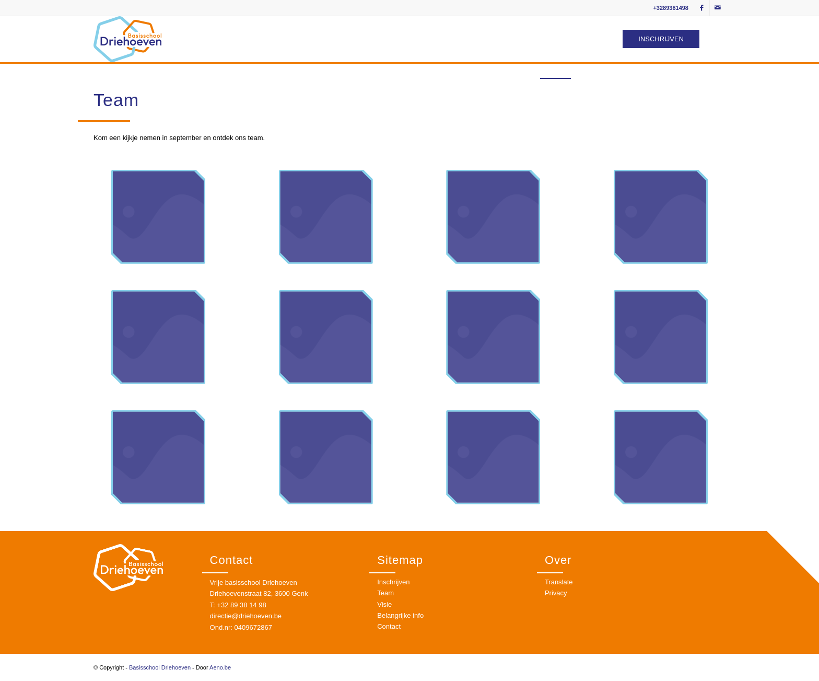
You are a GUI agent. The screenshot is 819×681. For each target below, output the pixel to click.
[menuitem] (491, 70)
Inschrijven (393, 582)
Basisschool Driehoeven (160, 667)
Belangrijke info (400, 615)
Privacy (556, 593)
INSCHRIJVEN (661, 39)
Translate (559, 582)
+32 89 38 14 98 (241, 605)
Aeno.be (220, 667)
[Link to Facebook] (701, 8)
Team (385, 593)
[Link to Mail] (718, 8)
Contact (389, 626)
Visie (384, 604)
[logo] (127, 39)
